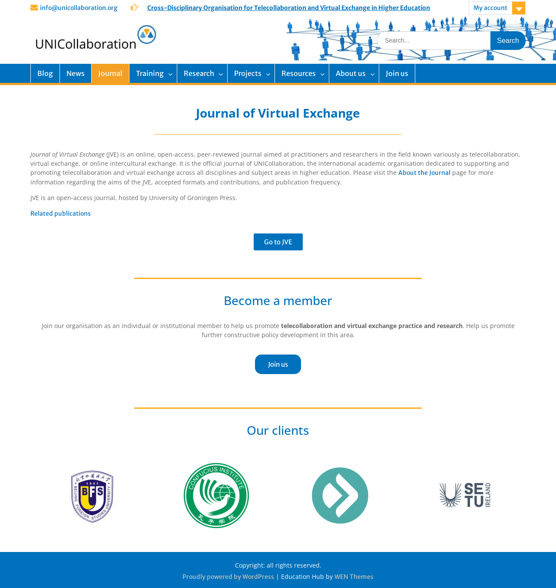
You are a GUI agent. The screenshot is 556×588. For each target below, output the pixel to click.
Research (199, 73)
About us (351, 73)
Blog (45, 73)
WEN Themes (354, 577)
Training (150, 73)
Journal (110, 73)
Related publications (60, 213)
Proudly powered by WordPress (228, 577)
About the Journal (424, 173)
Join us (397, 73)
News (75, 73)
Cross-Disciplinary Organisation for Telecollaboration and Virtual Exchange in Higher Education (288, 8)
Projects (247, 73)
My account (490, 8)
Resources (298, 73)
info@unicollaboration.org (78, 8)
